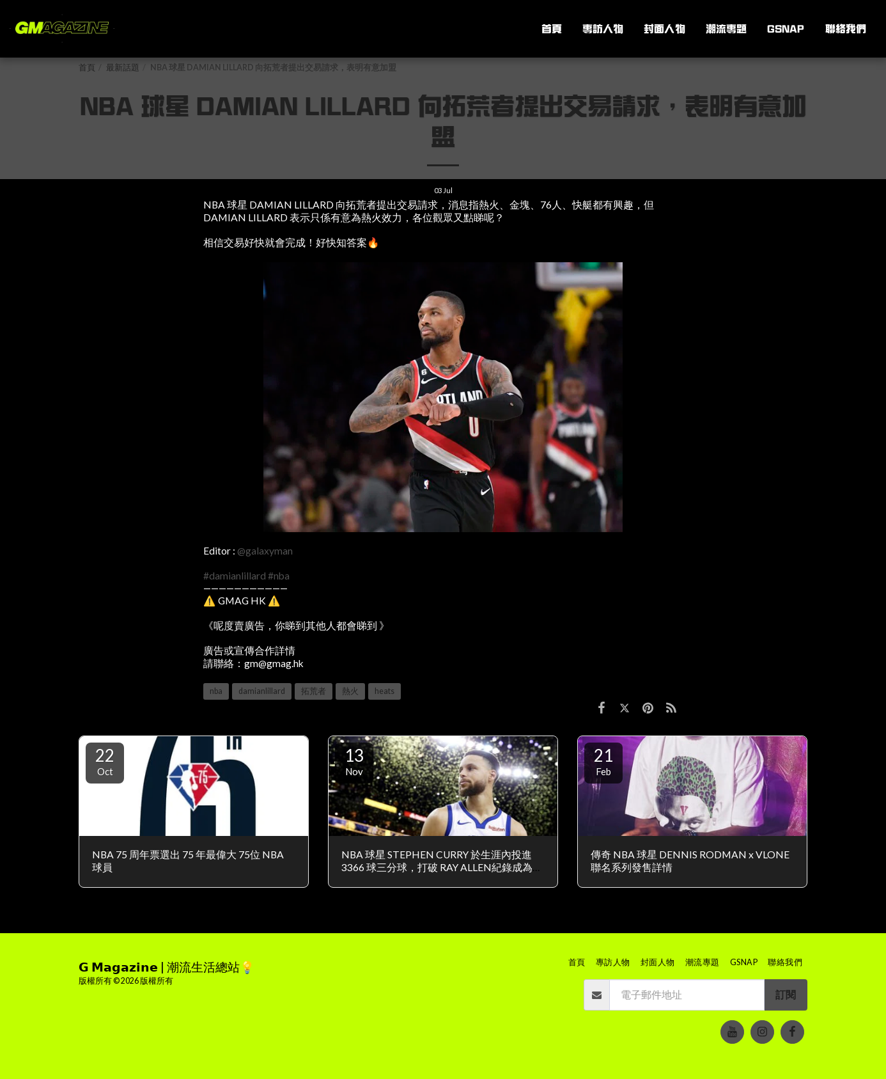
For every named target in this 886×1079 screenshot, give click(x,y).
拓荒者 (313, 691)
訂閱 (785, 994)
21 (603, 761)
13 (354, 761)
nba (216, 691)
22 (105, 761)
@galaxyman (265, 550)
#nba (279, 575)
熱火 (350, 691)
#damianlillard (234, 575)
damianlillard (261, 691)
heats (384, 691)
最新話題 (122, 67)
